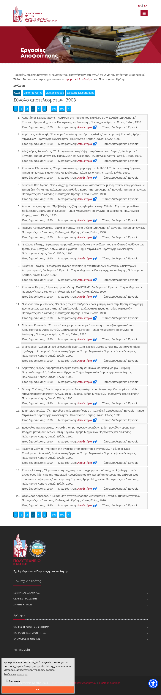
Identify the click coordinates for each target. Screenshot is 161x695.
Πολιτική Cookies (109, 682)
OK (38, 689)
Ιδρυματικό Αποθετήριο (79, 79)
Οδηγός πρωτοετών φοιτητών (31, 627)
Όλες (17, 92)
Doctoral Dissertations (80, 92)
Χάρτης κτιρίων (22, 604)
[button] (153, 683)
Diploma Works (32, 92)
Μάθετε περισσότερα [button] (16, 674)
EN (146, 5)
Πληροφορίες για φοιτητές (29, 633)
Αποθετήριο (84, 127)
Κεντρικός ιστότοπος (26, 592)
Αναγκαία (13, 681)
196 (62, 108)
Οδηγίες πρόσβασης (25, 598)
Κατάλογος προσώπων (26, 639)
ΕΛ (139, 5)
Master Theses (54, 92)
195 (54, 108)
